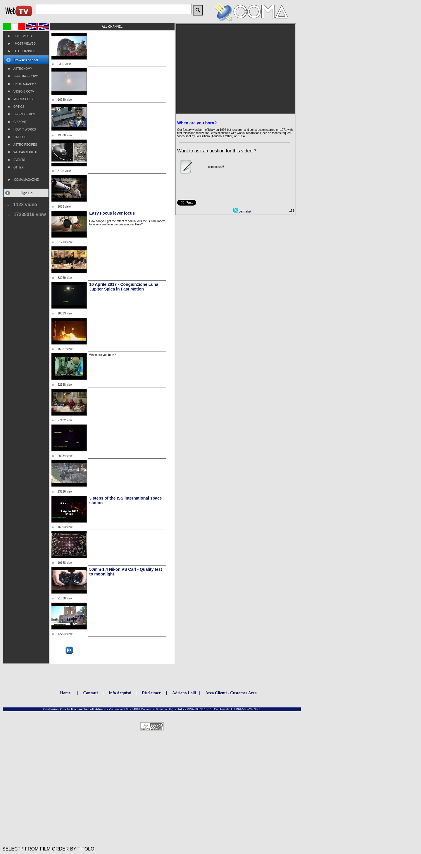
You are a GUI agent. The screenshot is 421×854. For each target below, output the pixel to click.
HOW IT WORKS (22, 129)
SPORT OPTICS (21, 114)
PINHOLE (17, 137)
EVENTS (16, 160)
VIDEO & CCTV (21, 91)
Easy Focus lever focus (112, 213)
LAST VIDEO (20, 36)
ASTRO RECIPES (22, 144)
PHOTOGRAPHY (22, 84)
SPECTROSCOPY (23, 76)
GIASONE (17, 122)
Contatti (90, 693)
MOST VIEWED (22, 43)
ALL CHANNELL (22, 51)
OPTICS (16, 107)
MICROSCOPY (20, 99)
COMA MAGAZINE (23, 180)
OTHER (16, 167)
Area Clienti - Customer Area (231, 693)
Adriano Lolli (184, 693)
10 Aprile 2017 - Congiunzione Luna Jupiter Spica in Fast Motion (123, 286)
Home (65, 693)
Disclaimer (151, 693)
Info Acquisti (120, 693)
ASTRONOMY (20, 69)
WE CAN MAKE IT (23, 152)
